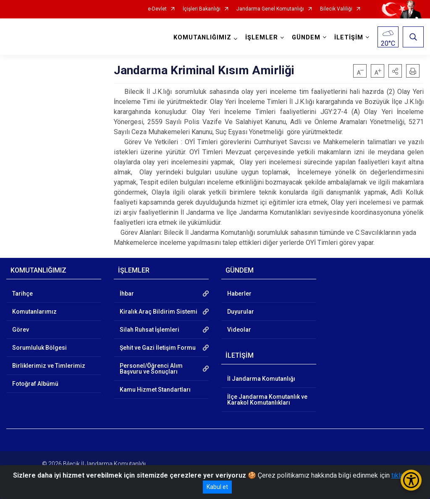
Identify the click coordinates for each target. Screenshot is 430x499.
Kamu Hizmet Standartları (155, 389)
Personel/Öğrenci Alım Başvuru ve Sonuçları (151, 368)
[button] (395, 71)
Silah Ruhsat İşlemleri (149, 329)
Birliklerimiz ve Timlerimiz (48, 365)
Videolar (239, 329)
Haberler (239, 293)
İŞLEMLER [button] (261, 37)
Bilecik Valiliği (336, 9)
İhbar (127, 293)
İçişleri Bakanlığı (201, 9)
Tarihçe (22, 293)
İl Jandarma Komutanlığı (261, 378)
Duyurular (240, 311)
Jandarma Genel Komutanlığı (270, 9)
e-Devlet (157, 9)
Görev (20, 329)
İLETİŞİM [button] (348, 37)
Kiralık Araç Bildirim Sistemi (158, 311)
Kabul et (217, 486)
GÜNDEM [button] (306, 37)
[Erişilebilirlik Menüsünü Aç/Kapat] (411, 480)
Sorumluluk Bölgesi (39, 347)
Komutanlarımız (34, 311)
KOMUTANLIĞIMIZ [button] (202, 37)
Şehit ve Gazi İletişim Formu (158, 347)
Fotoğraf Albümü (35, 383)
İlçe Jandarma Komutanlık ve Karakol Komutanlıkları (267, 399)
